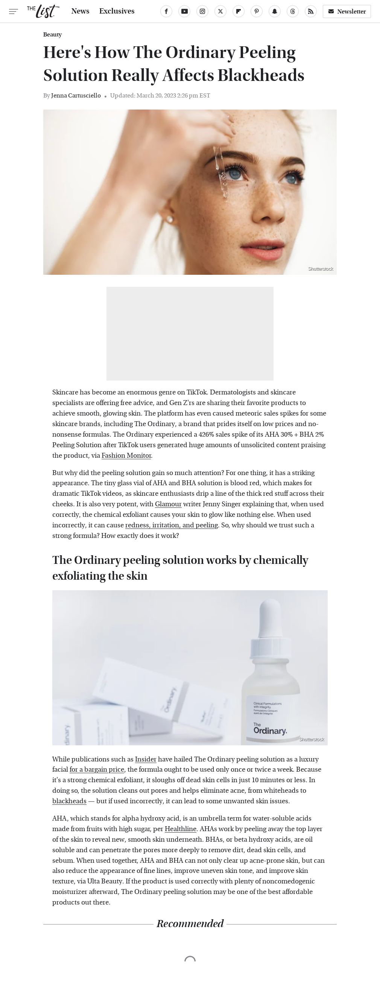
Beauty (52, 35)
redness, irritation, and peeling (171, 525)
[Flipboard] (239, 11)
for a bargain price (97, 770)
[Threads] (293, 11)
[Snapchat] (275, 11)
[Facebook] (166, 11)
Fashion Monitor (126, 456)
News (80, 11)
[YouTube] (184, 11)
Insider (146, 759)
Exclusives (117, 11)
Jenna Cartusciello (76, 95)
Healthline (180, 829)
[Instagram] (202, 11)
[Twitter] (220, 11)
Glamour (168, 504)
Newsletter (347, 11)
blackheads (69, 801)
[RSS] (311, 11)
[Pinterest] (257, 11)
